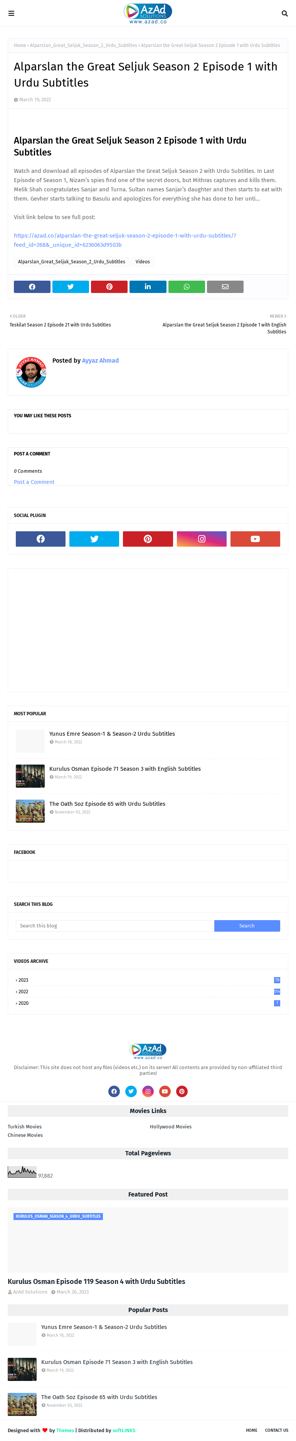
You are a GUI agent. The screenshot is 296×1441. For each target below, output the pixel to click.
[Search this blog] (115, 926)
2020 (149, 1003)
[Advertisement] (148, 630)
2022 (149, 991)
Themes (65, 1430)
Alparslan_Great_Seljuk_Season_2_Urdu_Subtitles (83, 45)
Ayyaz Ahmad (100, 360)
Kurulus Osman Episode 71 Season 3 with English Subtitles (125, 768)
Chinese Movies (25, 1135)
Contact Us (276, 1430)
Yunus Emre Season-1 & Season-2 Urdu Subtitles (112, 733)
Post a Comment (34, 482)
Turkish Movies (25, 1127)
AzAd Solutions (30, 1292)
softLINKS (124, 1430)
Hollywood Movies (171, 1127)
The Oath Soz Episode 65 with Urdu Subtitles (107, 803)
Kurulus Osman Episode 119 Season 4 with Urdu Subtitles (96, 1281)
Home (20, 45)
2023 (149, 980)
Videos (143, 261)
